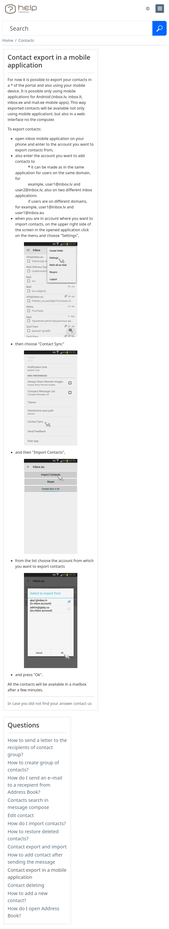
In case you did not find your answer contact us (50, 703)
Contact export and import (37, 846)
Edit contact (21, 815)
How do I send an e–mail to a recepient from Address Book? (35, 785)
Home (7, 40)
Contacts (26, 40)
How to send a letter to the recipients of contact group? (37, 747)
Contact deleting (26, 885)
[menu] (159, 8)
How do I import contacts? (37, 823)
